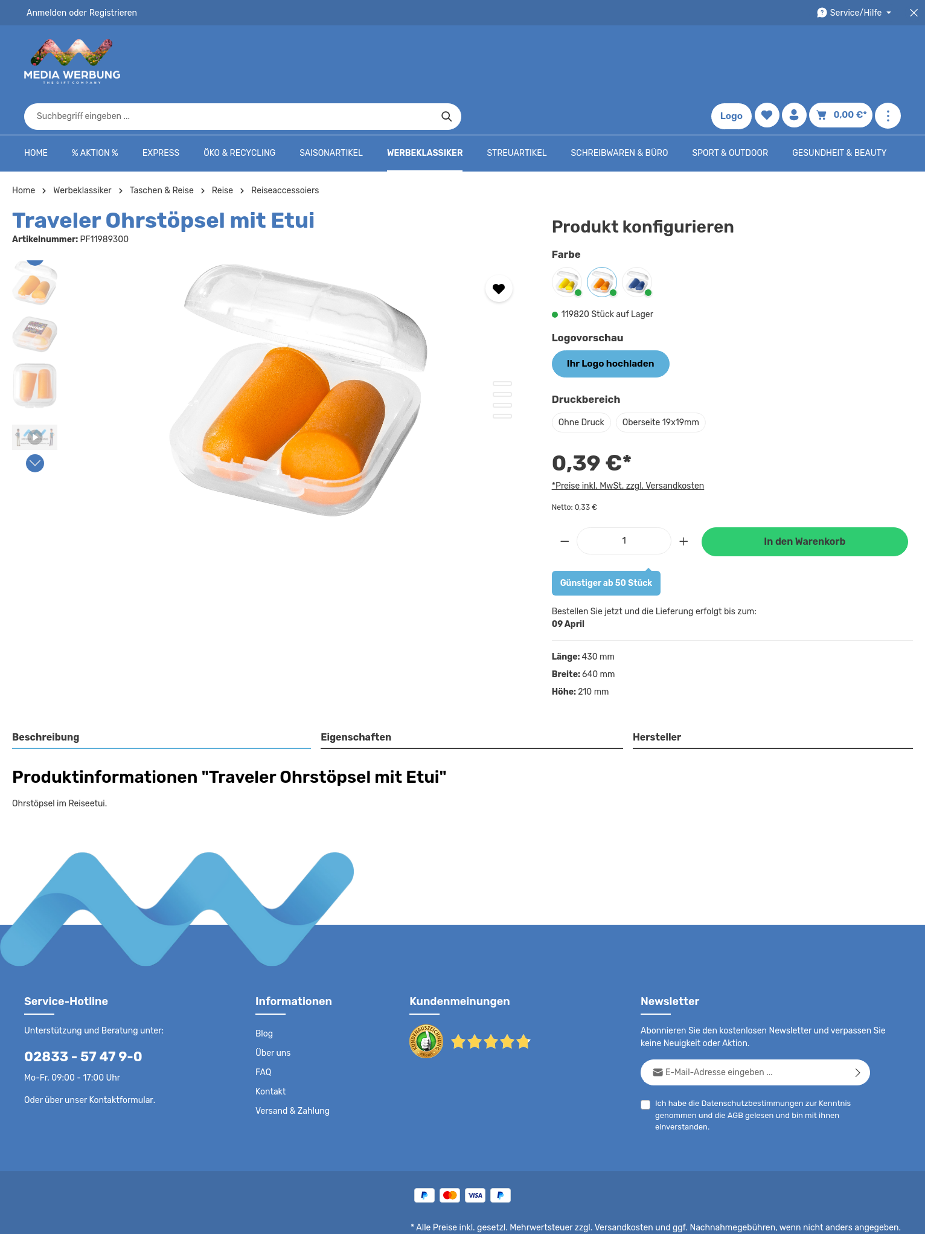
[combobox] (448, 61)
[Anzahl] (624, 502)
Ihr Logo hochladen (606, 326)
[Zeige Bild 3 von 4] (502, 368)
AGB (733, 1076)
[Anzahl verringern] (564, 502)
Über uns (272, 1015)
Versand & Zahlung (291, 1073)
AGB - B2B (605, 1216)
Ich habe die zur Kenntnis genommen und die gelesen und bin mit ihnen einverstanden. (748, 1076)
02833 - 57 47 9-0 (76, 1018)
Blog (263, 995)
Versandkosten (636, 1189)
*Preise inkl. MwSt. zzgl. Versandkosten (626, 447)
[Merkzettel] (770, 62)
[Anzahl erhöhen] (684, 502)
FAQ (263, 1034)
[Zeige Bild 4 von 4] (502, 379)
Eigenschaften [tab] (355, 699)
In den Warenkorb (804, 503)
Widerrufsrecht (767, 1216)
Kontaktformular (118, 1061)
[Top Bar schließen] (914, 13)
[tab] (162, 700)
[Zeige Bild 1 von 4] (502, 346)
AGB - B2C (554, 1216)
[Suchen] (667, 61)
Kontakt (269, 1053)
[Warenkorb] (842, 62)
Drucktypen (708, 1216)
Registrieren (109, 13)
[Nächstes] (35, 426)
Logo (734, 61)
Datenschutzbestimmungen (748, 1064)
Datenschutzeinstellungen (852, 1216)
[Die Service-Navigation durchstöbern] (855, 13)
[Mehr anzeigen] (888, 62)
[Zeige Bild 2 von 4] (502, 357)
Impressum (656, 1216)
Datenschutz (499, 1216)
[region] (270, 353)
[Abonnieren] (858, 1034)
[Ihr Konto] (798, 62)
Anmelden (46, 13)
